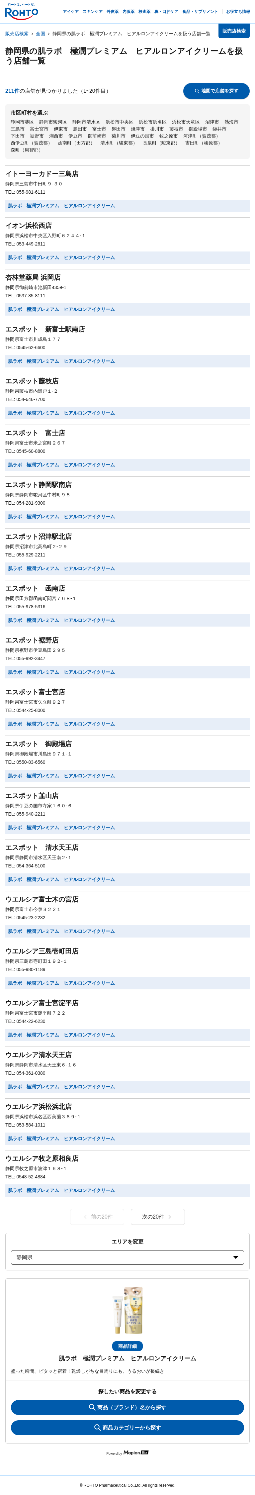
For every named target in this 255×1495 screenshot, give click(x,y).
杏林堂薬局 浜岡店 (32, 277)
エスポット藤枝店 (31, 381)
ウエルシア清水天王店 (38, 1054)
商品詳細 (127, 1346)
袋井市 (219, 129)
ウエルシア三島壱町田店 (41, 951)
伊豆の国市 (142, 136)
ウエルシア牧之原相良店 (41, 1158)
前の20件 (97, 1217)
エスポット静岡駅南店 (38, 484)
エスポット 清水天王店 (41, 847)
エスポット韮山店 (31, 795)
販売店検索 (17, 33)
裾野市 (37, 136)
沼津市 (212, 122)
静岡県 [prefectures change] (127, 1257)
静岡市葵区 (22, 122)
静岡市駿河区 (53, 122)
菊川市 (119, 136)
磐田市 (119, 129)
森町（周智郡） (27, 149)
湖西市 (56, 136)
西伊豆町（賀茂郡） (31, 143)
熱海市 (231, 122)
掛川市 (157, 129)
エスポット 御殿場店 (38, 743)
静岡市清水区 (86, 122)
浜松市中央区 (119, 122)
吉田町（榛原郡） (203, 143)
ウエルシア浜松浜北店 (38, 1106)
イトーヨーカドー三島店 (41, 173)
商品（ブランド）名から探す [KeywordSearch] (127, 1407)
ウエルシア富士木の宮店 (41, 899)
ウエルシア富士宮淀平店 (41, 1003)
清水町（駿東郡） (118, 143)
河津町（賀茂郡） (201, 136)
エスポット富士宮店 (35, 692)
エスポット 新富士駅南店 (45, 329)
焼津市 (138, 129)
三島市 (18, 129)
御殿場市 (198, 129)
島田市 (80, 129)
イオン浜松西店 (28, 225)
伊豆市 (75, 136)
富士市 (99, 129)
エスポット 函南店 (35, 588)
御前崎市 (97, 136)
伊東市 (61, 129)
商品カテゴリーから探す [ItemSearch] (127, 1427)
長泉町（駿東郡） (161, 143)
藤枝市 (176, 129)
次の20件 (158, 1217)
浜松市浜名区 (153, 122)
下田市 (18, 136)
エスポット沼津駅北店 (38, 536)
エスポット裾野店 (31, 640)
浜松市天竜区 (186, 122)
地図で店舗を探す (216, 90)
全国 (40, 33)
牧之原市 (168, 136)
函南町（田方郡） (76, 143)
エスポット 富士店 (35, 433)
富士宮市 (39, 129)
